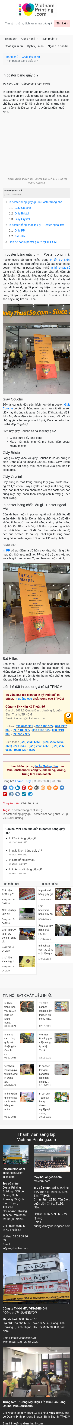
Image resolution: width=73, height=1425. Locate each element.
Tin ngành (11, 38)
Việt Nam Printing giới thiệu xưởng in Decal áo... (11, 1074)
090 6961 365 (24, 726)
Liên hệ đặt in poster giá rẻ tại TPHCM (31, 242)
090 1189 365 (21, 730)
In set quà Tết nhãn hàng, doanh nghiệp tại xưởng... (44, 1103)
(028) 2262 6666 (53, 741)
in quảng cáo (23, 698)
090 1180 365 (44, 726)
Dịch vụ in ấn (35, 46)
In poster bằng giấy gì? (17, 814)
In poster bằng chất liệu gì (27, 810)
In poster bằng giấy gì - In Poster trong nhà (33, 202)
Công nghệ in (29, 38)
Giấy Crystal (19, 219)
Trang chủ (11, 56)
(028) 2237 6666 (24, 749)
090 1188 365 (41, 730)
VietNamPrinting (13, 818)
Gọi (68, 717)
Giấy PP (17, 231)
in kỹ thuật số (60, 267)
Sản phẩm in (50, 38)
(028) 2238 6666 (30, 741)
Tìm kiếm (62, 23)
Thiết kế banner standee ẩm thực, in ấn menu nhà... (45, 1011)
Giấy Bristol (19, 214)
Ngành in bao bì (58, 46)
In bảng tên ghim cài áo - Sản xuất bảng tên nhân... (10, 1101)
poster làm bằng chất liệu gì (51, 814)
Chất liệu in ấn (14, 46)
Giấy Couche (20, 208)
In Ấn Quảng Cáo (46, 766)
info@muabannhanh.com (27, 1423)
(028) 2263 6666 (15, 745)
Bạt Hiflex (18, 236)
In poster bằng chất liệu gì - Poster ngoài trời (34, 225)
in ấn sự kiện (60, 259)
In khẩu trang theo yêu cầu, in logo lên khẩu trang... (10, 1013)
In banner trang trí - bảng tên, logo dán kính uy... (44, 1074)
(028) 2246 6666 (39, 745)
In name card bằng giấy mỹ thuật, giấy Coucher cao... (10, 1044)
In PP (6, 550)
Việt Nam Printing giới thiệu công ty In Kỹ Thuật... (45, 1042)
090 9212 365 (21, 734)
